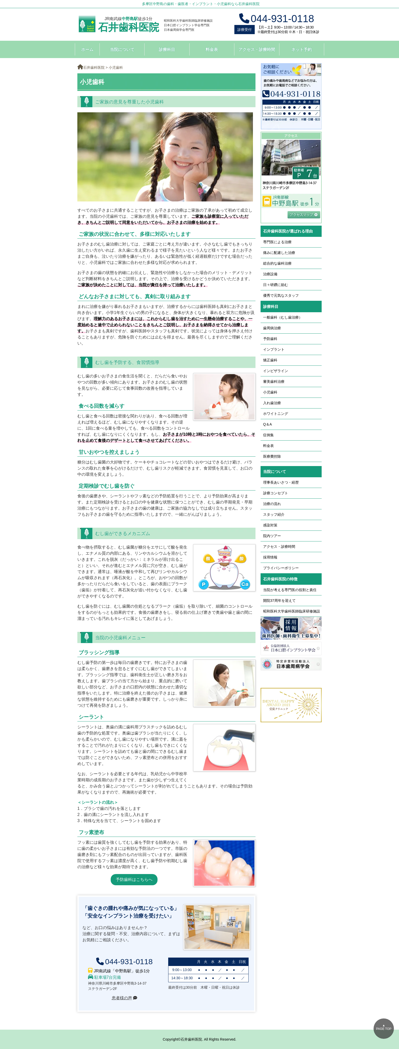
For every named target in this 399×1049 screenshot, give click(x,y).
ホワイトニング (275, 414)
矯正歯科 (270, 360)
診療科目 (167, 49)
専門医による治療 (277, 242)
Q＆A (267, 424)
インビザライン (275, 371)
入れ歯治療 (272, 403)
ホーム (87, 49)
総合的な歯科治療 (277, 263)
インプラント (273, 349)
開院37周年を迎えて (279, 600)
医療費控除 (272, 456)
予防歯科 (270, 339)
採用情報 (270, 557)
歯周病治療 (272, 328)
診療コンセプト (275, 493)
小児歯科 (270, 392)
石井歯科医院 (128, 27)
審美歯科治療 (273, 381)
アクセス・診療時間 (256, 49)
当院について (122, 49)
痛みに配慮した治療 (279, 253)
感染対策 (270, 525)
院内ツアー (272, 536)
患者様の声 (122, 998)
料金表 (212, 49)
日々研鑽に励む (275, 285)
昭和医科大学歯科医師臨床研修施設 (291, 611)
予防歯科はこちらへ (134, 879)
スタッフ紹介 (273, 514)
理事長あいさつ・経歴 (281, 482)
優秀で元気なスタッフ (281, 295)
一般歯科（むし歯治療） (282, 317)
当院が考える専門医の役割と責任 (290, 590)
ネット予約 (301, 49)
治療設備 (270, 274)
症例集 (268, 435)
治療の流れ (272, 504)
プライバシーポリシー (281, 568)
